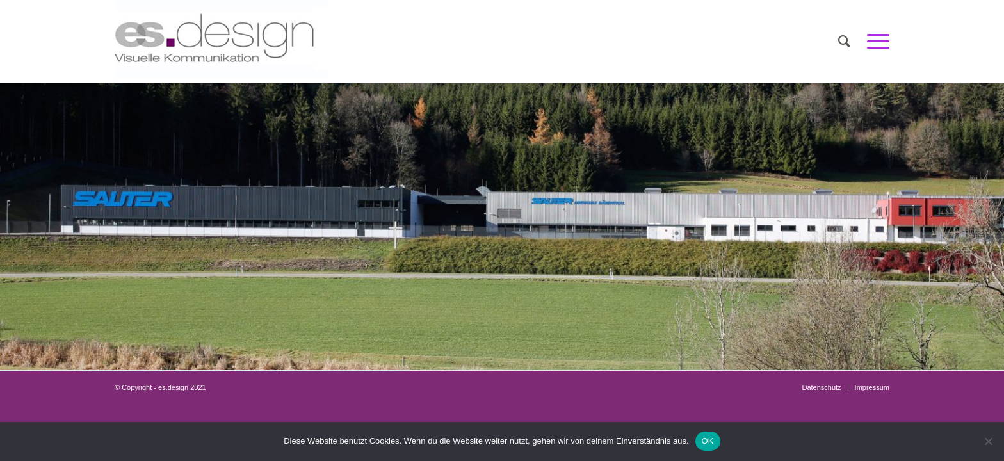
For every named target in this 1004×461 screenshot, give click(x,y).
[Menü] (874, 41)
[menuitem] (844, 41)
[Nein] (988, 441)
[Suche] (844, 41)
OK (708, 441)
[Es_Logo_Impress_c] (221, 41)
